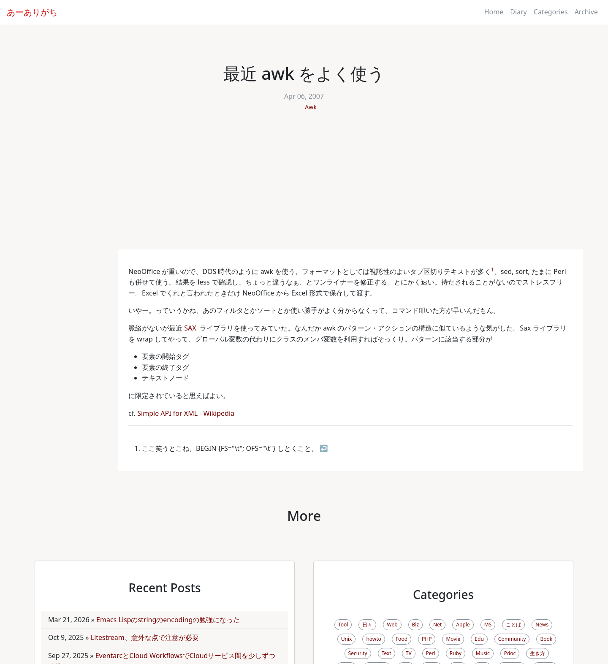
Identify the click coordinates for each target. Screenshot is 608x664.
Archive (586, 11)
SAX (191, 328)
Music (483, 653)
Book (546, 638)
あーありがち (32, 12)
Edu (479, 638)
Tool (343, 624)
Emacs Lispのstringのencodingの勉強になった (168, 619)
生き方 (537, 653)
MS (487, 624)
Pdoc (510, 653)
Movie (453, 638)
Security (357, 653)
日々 (367, 624)
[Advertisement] (304, 186)
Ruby (455, 653)
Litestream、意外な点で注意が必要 (145, 637)
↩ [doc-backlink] (324, 448)
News (541, 624)
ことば (513, 624)
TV (409, 653)
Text (386, 653)
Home (494, 11)
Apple (463, 624)
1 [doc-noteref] (492, 269)
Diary (518, 11)
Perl (430, 653)
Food (401, 638)
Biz (415, 624)
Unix (346, 638)
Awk (311, 107)
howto (373, 638)
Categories (551, 11)
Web (392, 624)
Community (512, 638)
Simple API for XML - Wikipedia (186, 413)
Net (437, 624)
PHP (427, 638)
